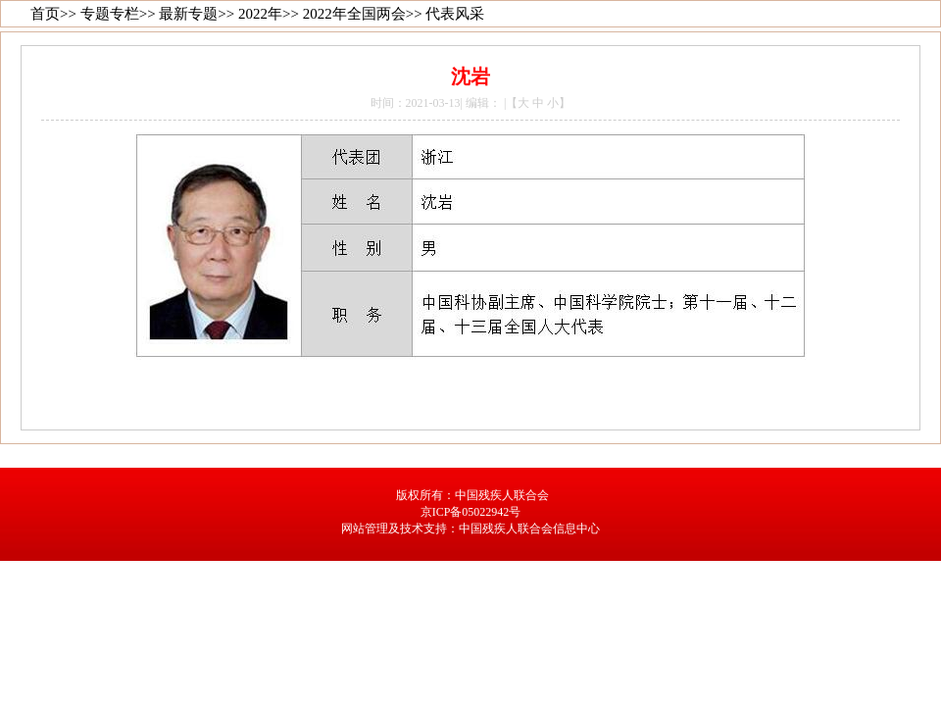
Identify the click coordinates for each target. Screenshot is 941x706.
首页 (45, 14)
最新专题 (188, 14)
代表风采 (454, 14)
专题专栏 (109, 14)
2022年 (260, 14)
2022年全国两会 (354, 14)
